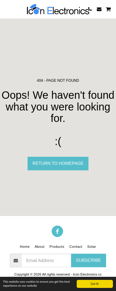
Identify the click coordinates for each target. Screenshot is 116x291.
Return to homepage (58, 163)
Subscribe (88, 260)
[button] (7, 9)
